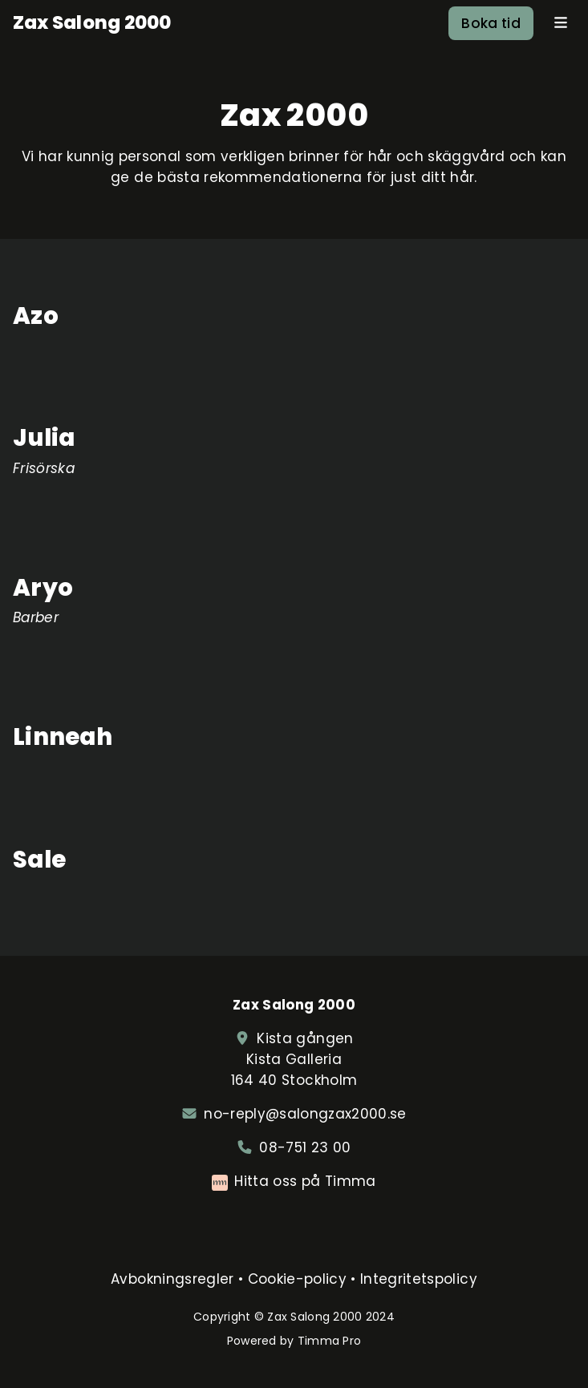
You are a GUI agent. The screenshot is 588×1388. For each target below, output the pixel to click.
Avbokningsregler (172, 1279)
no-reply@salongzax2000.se (305, 1113)
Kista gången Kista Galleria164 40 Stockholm (294, 1059)
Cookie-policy (297, 1279)
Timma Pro (330, 1341)
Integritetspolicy (418, 1279)
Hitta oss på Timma (304, 1181)
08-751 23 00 (305, 1147)
